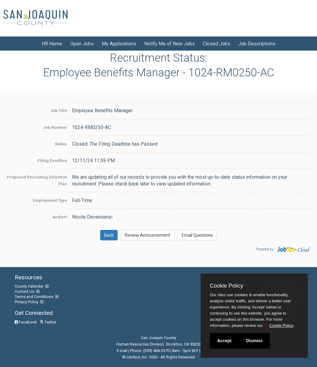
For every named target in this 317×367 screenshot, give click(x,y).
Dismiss (254, 340)
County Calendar (29, 286)
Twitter (48, 322)
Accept (224, 340)
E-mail (122, 350)
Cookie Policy (226, 286)
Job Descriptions (256, 44)
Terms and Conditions (34, 296)
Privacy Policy (27, 302)
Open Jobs (82, 44)
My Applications (119, 44)
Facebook (26, 322)
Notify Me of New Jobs (169, 44)
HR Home (52, 44)
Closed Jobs (216, 44)
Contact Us (25, 291)
